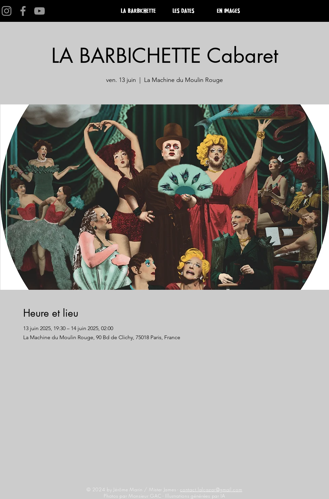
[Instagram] (6, 10)
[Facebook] (23, 10)
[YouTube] (39, 10)
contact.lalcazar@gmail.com (211, 489)
